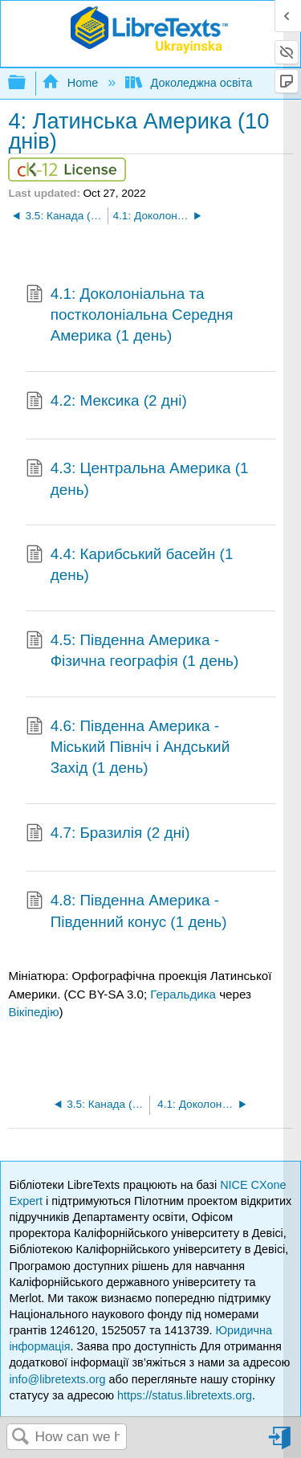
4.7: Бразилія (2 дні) (108, 835)
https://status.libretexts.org (184, 1395)
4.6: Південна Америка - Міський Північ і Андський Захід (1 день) (128, 747)
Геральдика (183, 994)
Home (71, 82)
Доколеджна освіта (190, 82)
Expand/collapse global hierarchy (27, 83)
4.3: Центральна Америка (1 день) (137, 479)
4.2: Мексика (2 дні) (106, 402)
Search (20, 1437)
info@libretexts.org (57, 1379)
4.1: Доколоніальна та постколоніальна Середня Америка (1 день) (129, 315)
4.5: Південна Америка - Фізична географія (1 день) (132, 651)
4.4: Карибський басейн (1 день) (129, 565)
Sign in (281, 1444)
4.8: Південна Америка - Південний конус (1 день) (126, 911)
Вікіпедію (33, 1012)
